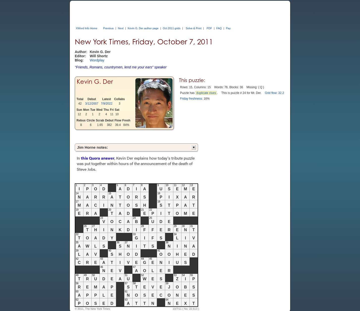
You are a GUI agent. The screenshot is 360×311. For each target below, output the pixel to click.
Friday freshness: (191, 98)
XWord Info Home (86, 28)
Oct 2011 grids (171, 28)
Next (121, 28)
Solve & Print (194, 28)
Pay (228, 28)
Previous (108, 28)
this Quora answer (97, 158)
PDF (209, 28)
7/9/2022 (106, 103)
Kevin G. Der (95, 81)
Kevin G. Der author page (143, 28)
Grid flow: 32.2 (274, 93)
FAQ (219, 28)
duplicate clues (206, 93)
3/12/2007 (91, 103)
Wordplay (97, 60)
